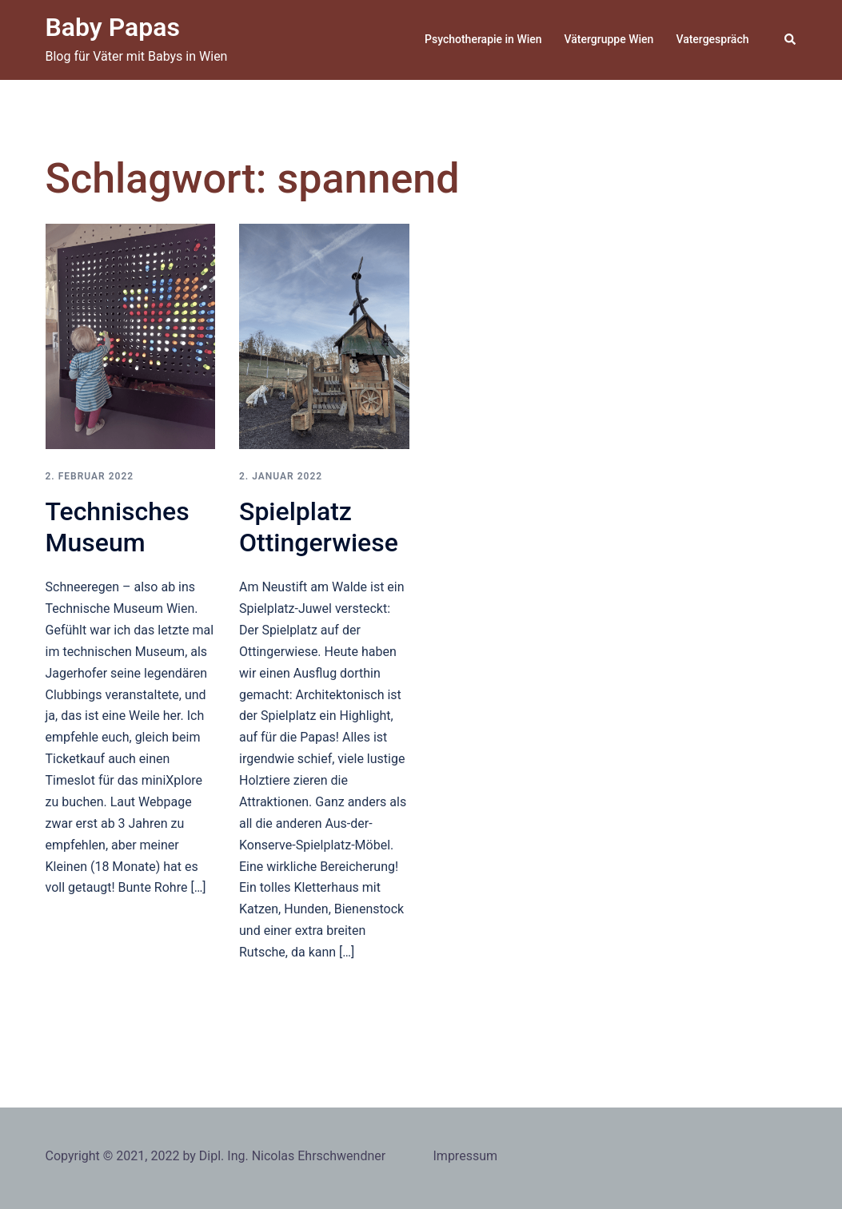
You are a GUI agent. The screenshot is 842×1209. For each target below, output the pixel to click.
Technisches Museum (118, 526)
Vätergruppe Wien (609, 39)
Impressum (465, 1155)
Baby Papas (113, 27)
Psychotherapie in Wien (483, 39)
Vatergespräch (712, 39)
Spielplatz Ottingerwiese (318, 526)
